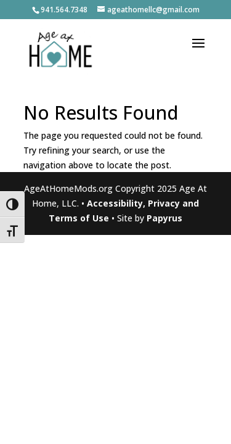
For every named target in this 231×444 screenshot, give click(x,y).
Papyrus (164, 218)
